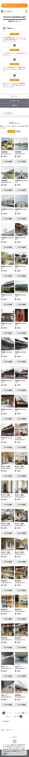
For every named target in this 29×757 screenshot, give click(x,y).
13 (26, 713)
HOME (2, 729)
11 (20, 713)
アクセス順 (11, 131)
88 (15, 716)
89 (17, 716)
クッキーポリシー (7, 751)
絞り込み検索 (8, 113)
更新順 (18, 131)
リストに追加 (8, 161)
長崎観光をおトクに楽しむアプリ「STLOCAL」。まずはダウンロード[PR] (12, 5)
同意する (5, 753)
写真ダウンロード (10, 729)
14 (7, 716)
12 (23, 713)
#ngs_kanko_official (14, 743)
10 (18, 713)
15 (10, 716)
